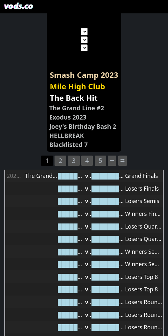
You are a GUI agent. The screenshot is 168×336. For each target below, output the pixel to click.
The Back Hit (74, 97)
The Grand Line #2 (76, 108)
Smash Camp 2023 (84, 74)
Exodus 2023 (67, 117)
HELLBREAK (66, 135)
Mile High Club (77, 86)
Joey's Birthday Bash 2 (82, 126)
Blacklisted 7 (68, 144)
